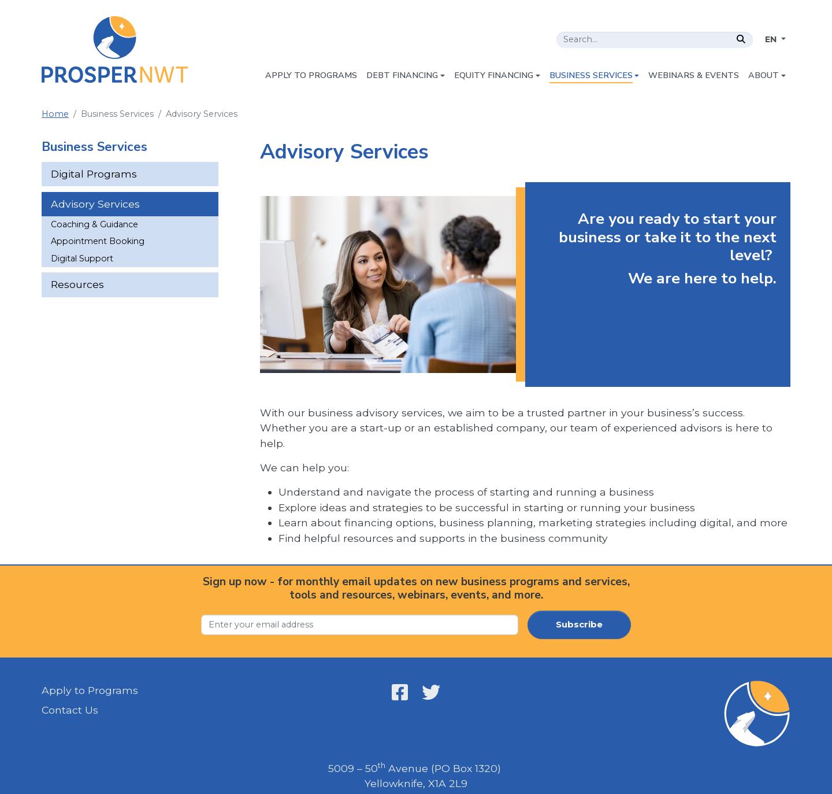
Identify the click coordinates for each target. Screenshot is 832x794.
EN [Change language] (772, 39)
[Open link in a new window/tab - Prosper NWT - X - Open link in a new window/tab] (431, 692)
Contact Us (70, 710)
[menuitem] (311, 75)
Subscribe (579, 624)
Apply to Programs (90, 690)
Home (55, 114)
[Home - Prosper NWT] (115, 49)
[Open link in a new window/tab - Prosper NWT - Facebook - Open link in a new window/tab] (400, 692)
